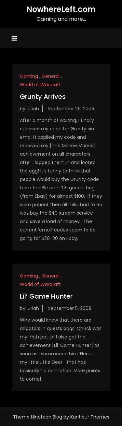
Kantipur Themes (89, 417)
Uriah (33, 108)
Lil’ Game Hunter (46, 296)
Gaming (29, 76)
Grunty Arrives (43, 96)
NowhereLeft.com (61, 9)
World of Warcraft (40, 85)
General (51, 76)
